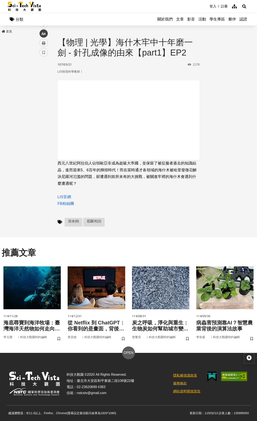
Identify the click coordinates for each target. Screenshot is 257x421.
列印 (43, 119)
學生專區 (217, 19)
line (42, 100)
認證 (243, 19)
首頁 (7, 31)
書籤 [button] (43, 128)
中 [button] (43, 110)
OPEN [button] (128, 353)
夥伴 (232, 19)
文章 (180, 19)
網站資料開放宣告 (187, 391)
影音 (191, 19)
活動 (202, 19)
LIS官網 (64, 197)
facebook (44, 82)
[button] (244, 6)
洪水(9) (73, 221)
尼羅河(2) (94, 221)
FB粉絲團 (66, 203)
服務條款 (180, 383)
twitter (44, 91)
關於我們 (165, 19)
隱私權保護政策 (185, 375)
